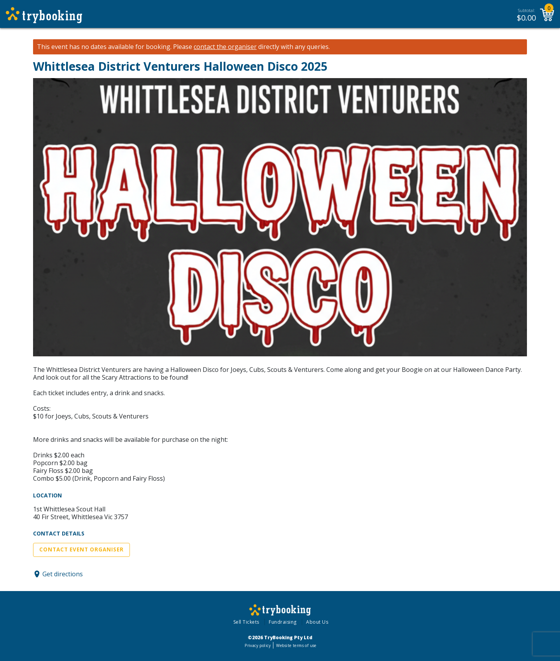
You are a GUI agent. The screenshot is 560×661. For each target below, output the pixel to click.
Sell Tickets (246, 622)
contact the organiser (225, 47)
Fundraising (283, 622)
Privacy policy (258, 645)
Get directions (62, 574)
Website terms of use (296, 645)
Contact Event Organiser (81, 549)
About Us (317, 622)
